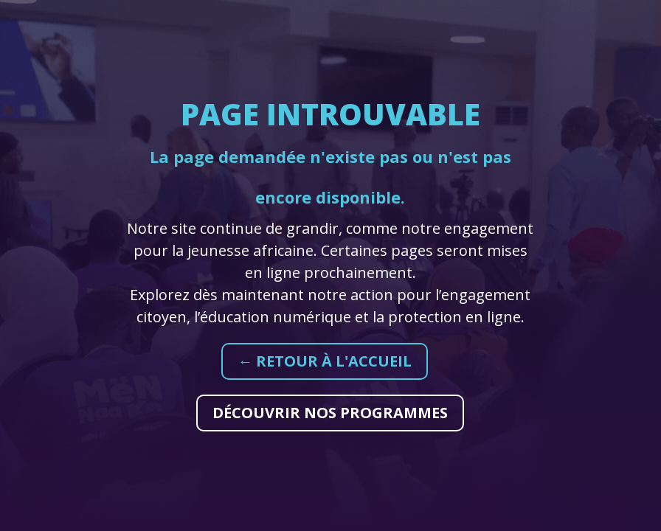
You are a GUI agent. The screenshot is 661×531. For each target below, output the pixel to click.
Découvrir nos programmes (330, 413)
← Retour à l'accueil (325, 361)
